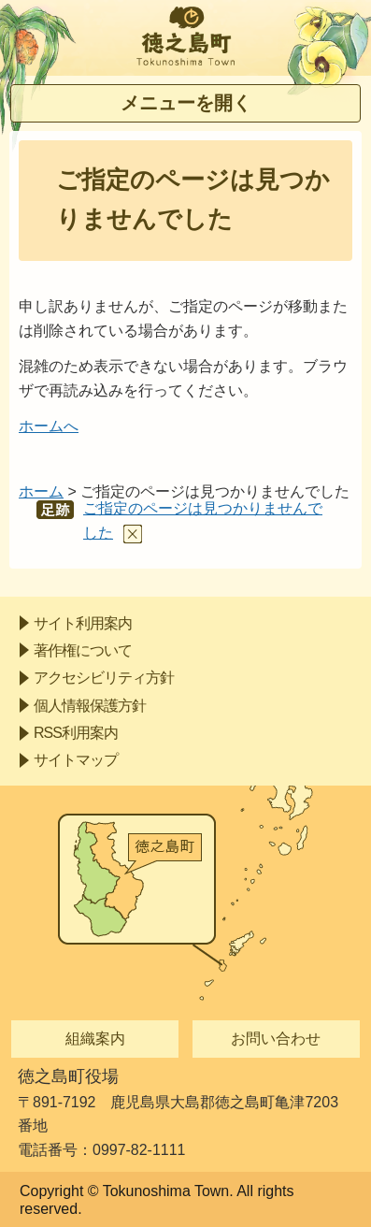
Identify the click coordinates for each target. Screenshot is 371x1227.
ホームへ (48, 426)
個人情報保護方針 (90, 706)
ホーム (41, 491)
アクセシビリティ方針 (104, 678)
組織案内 (95, 1039)
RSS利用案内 (76, 733)
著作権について (83, 650)
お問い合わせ (276, 1039)
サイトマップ (76, 760)
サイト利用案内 (83, 623)
